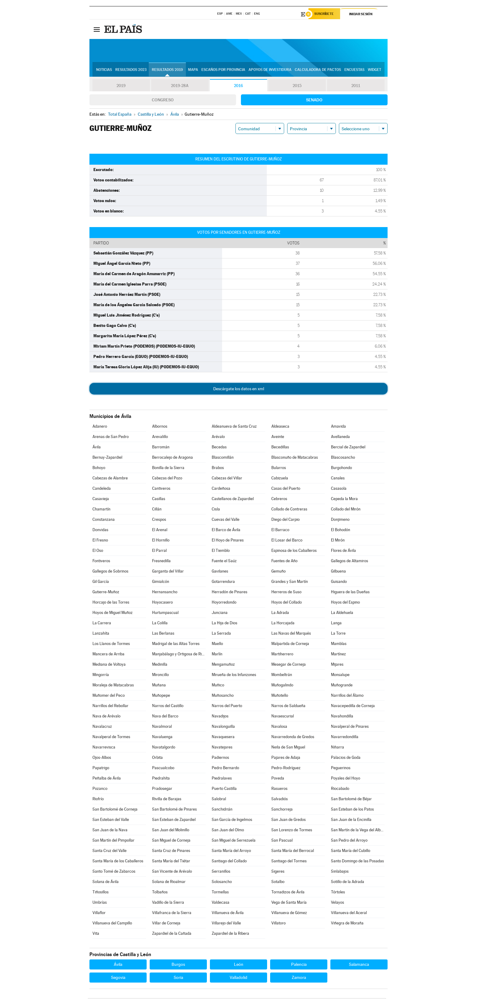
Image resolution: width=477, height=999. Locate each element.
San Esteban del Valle (110, 820)
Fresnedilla (161, 561)
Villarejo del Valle (226, 924)
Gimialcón (160, 582)
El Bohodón (340, 530)
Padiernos (220, 758)
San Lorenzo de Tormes (291, 831)
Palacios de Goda (345, 758)
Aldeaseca (280, 427)
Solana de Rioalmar (169, 882)
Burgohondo (341, 468)
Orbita (157, 758)
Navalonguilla (223, 727)
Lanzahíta (100, 634)
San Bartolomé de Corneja (115, 810)
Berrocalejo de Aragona (172, 458)
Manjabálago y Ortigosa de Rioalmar (179, 655)
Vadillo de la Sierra (168, 903)
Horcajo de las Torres (110, 603)
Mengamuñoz (223, 665)
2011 (355, 86)
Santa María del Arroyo (231, 851)
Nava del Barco (165, 717)
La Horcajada (282, 624)
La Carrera (101, 624)
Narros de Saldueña (288, 706)
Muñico (218, 686)
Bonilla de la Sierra (168, 468)
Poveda (277, 779)
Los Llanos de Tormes (111, 644)
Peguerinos (340, 768)
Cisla (216, 510)
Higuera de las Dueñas (350, 593)
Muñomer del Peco (108, 696)
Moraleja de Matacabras (113, 686)
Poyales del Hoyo (345, 779)
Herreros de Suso (286, 593)
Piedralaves (222, 779)
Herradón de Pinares (229, 593)
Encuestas (354, 70)
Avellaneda (340, 437)
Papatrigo (100, 768)
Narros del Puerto (227, 706)
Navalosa (279, 727)
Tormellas (220, 893)
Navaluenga (162, 737)
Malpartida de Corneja (290, 644)
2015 (297, 86)
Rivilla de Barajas (166, 799)
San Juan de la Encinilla (351, 820)
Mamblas (338, 644)
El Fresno (100, 541)
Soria (178, 978)
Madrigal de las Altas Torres (176, 644)
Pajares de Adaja (285, 758)
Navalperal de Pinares (350, 727)
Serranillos (221, 872)
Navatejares (222, 748)
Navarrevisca (103, 748)
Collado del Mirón (345, 510)
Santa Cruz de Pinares (171, 851)
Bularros (278, 468)
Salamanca (359, 965)
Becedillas (280, 448)
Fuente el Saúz (224, 561)
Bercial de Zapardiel (348, 448)
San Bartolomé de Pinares (174, 810)
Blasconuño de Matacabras (294, 458)
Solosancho (222, 882)
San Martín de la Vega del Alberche (358, 831)
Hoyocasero (162, 603)
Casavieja (100, 499)
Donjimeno (340, 520)
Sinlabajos (340, 872)
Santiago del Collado (229, 862)
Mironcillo (160, 675)
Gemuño (278, 572)
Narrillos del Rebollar (110, 706)
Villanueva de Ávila (228, 913)
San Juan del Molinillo (170, 831)
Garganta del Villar (168, 572)
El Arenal (159, 530)
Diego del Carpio (285, 520)
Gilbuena (338, 572)
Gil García (100, 582)
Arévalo (218, 437)
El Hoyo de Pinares (228, 541)
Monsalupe (340, 675)
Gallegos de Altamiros (349, 561)
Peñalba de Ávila (106, 779)
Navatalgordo (163, 748)
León (238, 965)
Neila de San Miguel (288, 748)
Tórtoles (338, 893)
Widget (374, 70)
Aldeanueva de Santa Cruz (234, 427)
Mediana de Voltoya (109, 665)
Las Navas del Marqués (291, 634)
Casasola (338, 489)
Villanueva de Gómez (289, 913)
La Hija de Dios (224, 624)
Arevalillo (160, 437)
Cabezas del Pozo (167, 479)
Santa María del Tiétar (171, 862)
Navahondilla (342, 717)
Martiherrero (282, 655)
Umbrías (99, 903)
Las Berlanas (163, 634)
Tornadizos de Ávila (288, 893)
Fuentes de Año (284, 561)
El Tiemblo (221, 551)
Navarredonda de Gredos (292, 737)
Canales (338, 479)
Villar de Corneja (166, 924)
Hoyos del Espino (345, 603)
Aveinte (277, 437)
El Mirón (338, 541)
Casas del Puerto (285, 489)
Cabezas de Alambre (110, 479)
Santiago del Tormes (289, 862)
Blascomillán (223, 458)
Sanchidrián (222, 810)
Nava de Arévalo (106, 717)
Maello (217, 644)
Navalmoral (162, 727)
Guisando (339, 582)
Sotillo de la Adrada (347, 882)
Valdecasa (220, 903)
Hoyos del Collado (286, 603)
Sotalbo (277, 882)
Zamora (299, 978)
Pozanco (99, 789)
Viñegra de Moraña (347, 924)
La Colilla (160, 624)
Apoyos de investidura (270, 70)
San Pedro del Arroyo (349, 841)
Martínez (338, 655)
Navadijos (220, 717)
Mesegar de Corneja (288, 665)
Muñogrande (342, 686)
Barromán (160, 448)
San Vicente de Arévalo (172, 872)
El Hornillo (160, 541)
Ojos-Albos (101, 758)
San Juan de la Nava (109, 831)
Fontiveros (101, 561)
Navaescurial (282, 717)
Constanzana (103, 520)
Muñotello (279, 696)
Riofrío (98, 799)
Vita (95, 934)
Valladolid (238, 978)
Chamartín (101, 510)
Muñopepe (161, 696)
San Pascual (282, 841)
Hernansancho (164, 593)
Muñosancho (223, 696)
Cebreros (279, 499)
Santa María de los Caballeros (117, 862)
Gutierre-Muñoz (105, 593)
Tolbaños (160, 893)
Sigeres (277, 872)
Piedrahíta (161, 779)
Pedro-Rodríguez (286, 768)
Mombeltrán (281, 675)
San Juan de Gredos (288, 820)
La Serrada (221, 634)
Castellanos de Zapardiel (233, 499)
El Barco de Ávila (226, 530)
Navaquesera (223, 737)
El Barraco (280, 530)
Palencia (299, 965)
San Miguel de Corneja (171, 841)
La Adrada (280, 613)
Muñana (159, 686)
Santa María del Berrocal (292, 851)
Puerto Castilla (224, 789)
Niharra (337, 748)
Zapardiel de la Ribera (230, 934)
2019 (121, 86)
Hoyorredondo (224, 603)
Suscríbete (325, 14)
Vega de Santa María (289, 903)
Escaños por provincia (223, 70)
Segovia (118, 978)
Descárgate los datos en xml (238, 389)
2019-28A (180, 86)
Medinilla (159, 665)
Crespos (159, 520)
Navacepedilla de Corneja (353, 706)
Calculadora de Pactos (318, 70)
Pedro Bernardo (225, 768)
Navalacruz (102, 727)
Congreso (163, 100)
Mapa (193, 70)
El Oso (97, 551)
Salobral (219, 799)
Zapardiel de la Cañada (171, 934)
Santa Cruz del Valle (109, 851)
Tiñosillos (100, 893)
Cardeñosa (221, 489)
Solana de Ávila (105, 882)
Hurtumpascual (165, 613)
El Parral (159, 551)
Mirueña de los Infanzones (234, 675)
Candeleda (101, 489)
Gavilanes (220, 572)
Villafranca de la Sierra (171, 913)
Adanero (99, 427)
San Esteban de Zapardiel (174, 820)
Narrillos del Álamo (347, 696)
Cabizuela (279, 479)
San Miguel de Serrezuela (234, 841)
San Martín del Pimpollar (113, 841)
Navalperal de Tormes (111, 737)
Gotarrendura (223, 582)
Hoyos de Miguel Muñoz (112, 613)
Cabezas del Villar (227, 479)
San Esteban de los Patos (352, 810)
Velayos (337, 903)
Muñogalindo (282, 686)
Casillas (158, 499)
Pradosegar (162, 789)
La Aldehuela (342, 613)
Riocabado (340, 789)
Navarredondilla (344, 737)
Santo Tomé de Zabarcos (113, 872)
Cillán (157, 510)
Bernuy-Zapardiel (107, 458)
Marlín (217, 655)
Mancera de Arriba (108, 655)
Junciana (220, 613)
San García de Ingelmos (232, 820)
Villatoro (278, 924)
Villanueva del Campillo (112, 924)
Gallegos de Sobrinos (110, 572)
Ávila (96, 448)
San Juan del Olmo (228, 831)
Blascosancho (343, 458)
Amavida (338, 427)
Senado (314, 100)
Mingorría (100, 675)
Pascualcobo (163, 768)
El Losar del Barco (286, 541)
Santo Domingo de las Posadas (357, 862)
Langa (336, 624)
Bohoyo (98, 468)
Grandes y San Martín (289, 582)
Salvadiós (279, 799)
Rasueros (279, 789)
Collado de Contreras (289, 510)
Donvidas (100, 530)
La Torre (338, 634)
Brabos (218, 468)
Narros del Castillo (167, 706)
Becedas (219, 448)
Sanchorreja (282, 810)
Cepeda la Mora (344, 499)
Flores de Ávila (343, 551)
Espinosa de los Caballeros (294, 551)
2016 (238, 86)
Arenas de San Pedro (110, 437)
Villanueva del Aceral (349, 913)
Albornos (159, 427)
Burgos (178, 965)
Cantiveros (161, 489)
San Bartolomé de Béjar (351, 799)
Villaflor (99, 913)
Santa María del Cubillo (350, 851)
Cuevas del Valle (225, 520)
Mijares (337, 665)
